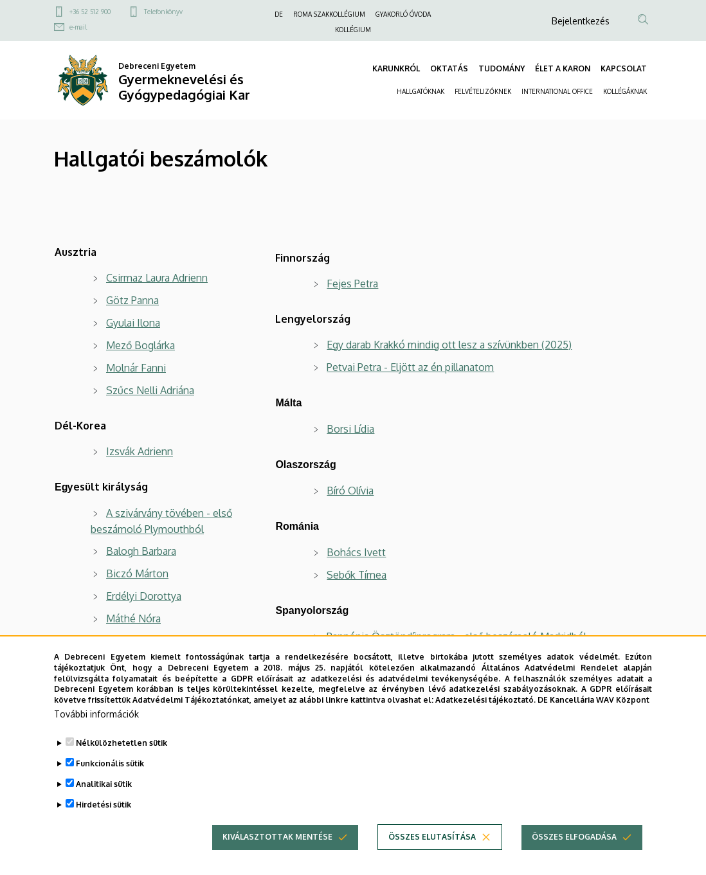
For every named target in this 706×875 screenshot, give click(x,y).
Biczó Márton (137, 573)
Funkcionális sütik (110, 774)
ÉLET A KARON (562, 68)
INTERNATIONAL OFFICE (557, 91)
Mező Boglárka (140, 345)
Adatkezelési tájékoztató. (485, 711)
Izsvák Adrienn (139, 451)
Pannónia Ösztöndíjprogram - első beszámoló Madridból (456, 636)
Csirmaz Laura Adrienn (157, 277)
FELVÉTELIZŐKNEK (483, 91)
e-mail (78, 27)
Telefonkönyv (163, 11)
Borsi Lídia (350, 428)
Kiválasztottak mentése (277, 847)
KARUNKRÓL (396, 68)
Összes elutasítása (432, 847)
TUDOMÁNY (501, 68)
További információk (96, 724)
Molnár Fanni (136, 367)
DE (279, 14)
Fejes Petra (352, 283)
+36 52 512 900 (90, 11)
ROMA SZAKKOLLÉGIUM (329, 14)
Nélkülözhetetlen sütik (121, 754)
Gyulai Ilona (133, 322)
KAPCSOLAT (624, 68)
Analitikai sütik (104, 795)
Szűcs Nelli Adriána (150, 390)
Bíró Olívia (350, 490)
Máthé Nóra (133, 618)
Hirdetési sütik (103, 815)
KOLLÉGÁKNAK (625, 91)
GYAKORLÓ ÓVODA (403, 14)
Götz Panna (132, 300)
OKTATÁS (449, 68)
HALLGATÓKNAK (420, 91)
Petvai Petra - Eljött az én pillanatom (410, 367)
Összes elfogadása (574, 847)
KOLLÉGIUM (353, 29)
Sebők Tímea (356, 574)
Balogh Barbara (141, 551)
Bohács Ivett (356, 552)
